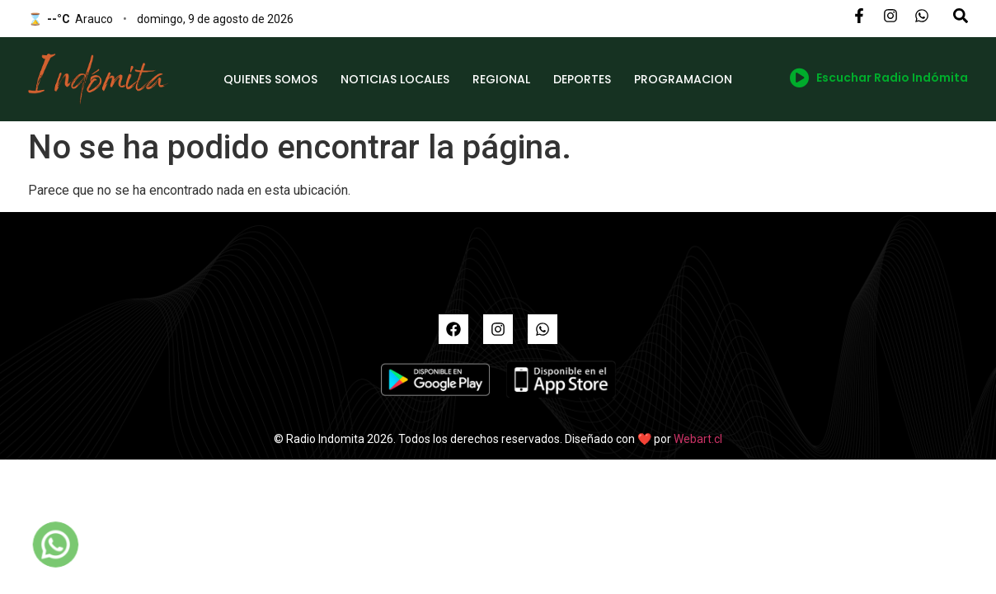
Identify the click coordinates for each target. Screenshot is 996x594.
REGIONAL (501, 79)
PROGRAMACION (683, 79)
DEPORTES (582, 79)
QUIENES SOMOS (270, 79)
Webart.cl (698, 439)
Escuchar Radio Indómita (879, 77)
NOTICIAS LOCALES (395, 79)
